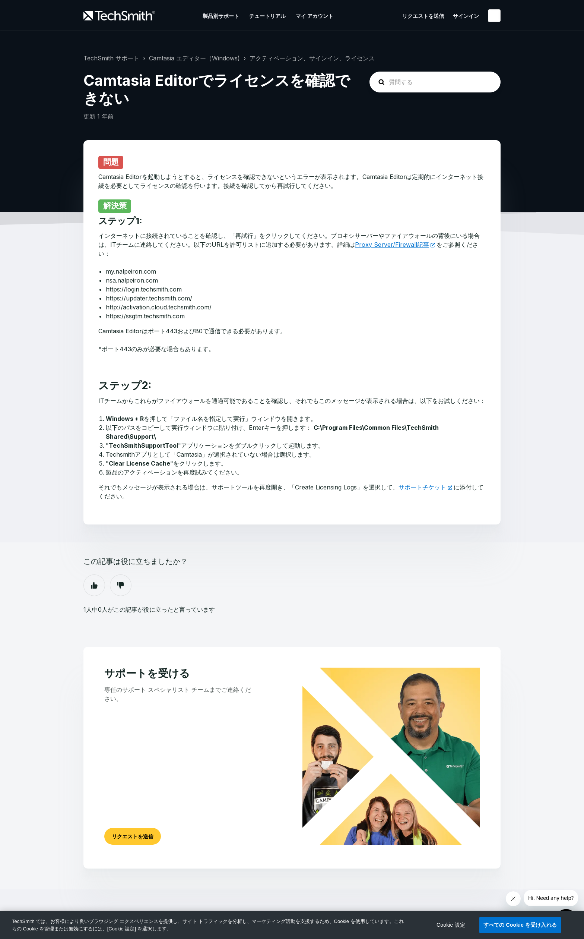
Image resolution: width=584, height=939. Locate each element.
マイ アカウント (314, 16)
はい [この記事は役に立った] (94, 585)
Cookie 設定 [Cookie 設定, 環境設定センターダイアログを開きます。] (451, 925)
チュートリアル (267, 16)
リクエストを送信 (423, 16)
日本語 (494, 15)
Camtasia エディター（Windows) (194, 58)
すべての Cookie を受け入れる (520, 925)
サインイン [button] (466, 16)
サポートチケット (422, 487)
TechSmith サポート (111, 58)
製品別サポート (221, 16)
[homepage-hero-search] (435, 82)
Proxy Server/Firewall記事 (392, 244)
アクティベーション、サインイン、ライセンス (312, 58)
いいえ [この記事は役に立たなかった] (120, 585)
